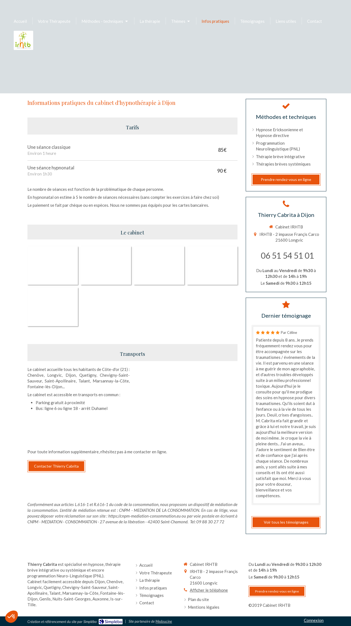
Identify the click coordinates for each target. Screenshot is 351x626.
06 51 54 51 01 (287, 255)
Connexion (314, 622)
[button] (11, 616)
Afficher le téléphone (209, 592)
